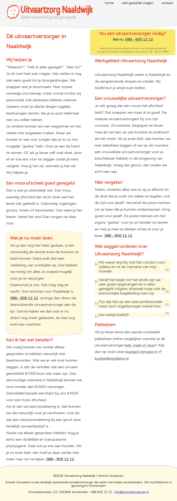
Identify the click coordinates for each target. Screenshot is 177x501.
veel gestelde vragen (137, 3)
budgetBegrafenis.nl (112, 358)
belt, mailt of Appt (140, 345)
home (109, 3)
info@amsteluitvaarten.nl (132, 492)
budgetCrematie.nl (141, 352)
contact (167, 3)
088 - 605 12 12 (24, 298)
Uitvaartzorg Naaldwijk (56, 10)
